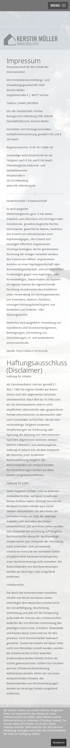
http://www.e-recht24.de (32, 351)
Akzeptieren (59, 742)
